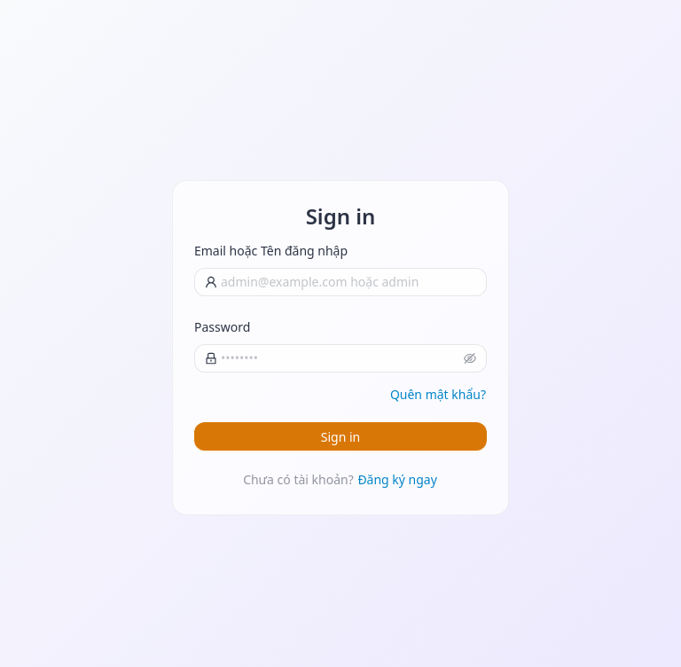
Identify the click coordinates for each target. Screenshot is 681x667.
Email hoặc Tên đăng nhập (271, 250)
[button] (470, 358)
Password (222, 326)
